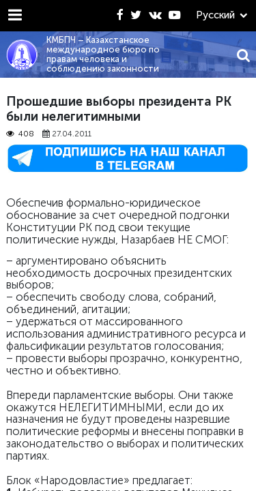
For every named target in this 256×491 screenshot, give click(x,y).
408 (20, 134)
